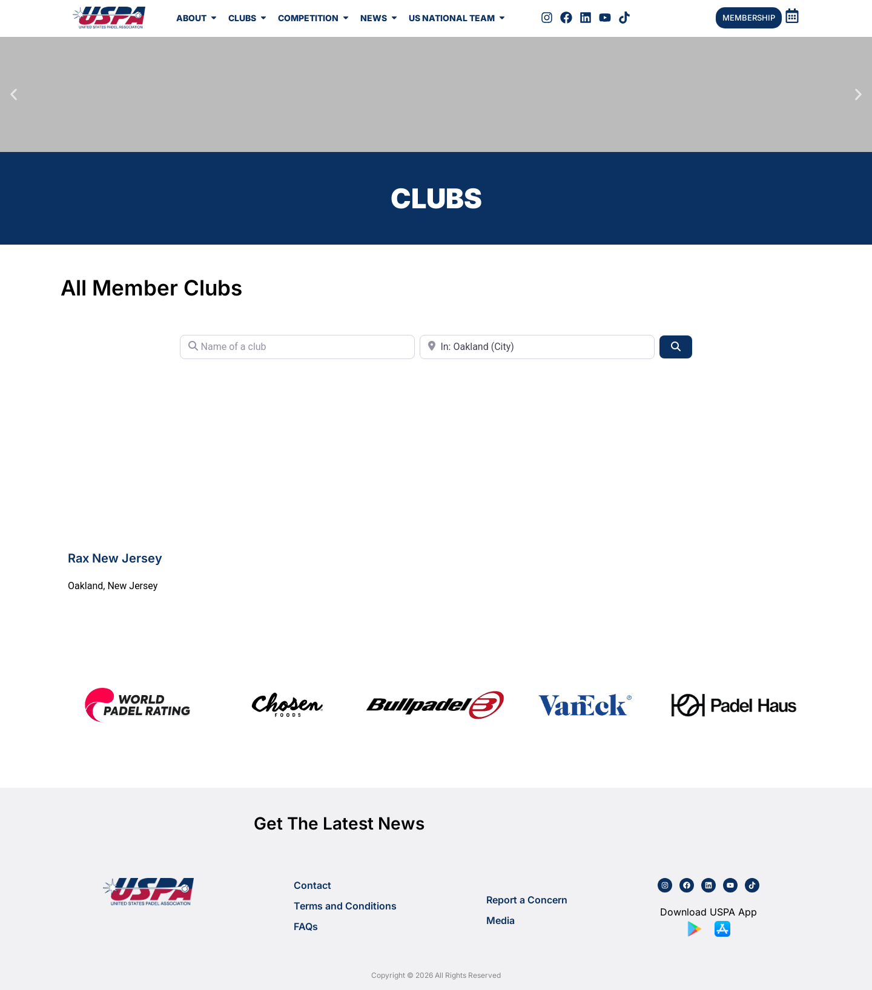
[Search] (675, 346)
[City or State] (537, 347)
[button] (13, 94)
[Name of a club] (297, 347)
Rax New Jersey (115, 558)
